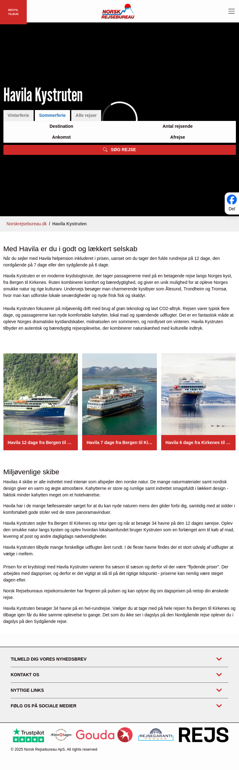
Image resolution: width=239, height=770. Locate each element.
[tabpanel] (119, 138)
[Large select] (61, 126)
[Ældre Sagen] (61, 735)
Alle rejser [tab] (86, 115)
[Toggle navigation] (231, 11)
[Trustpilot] (28, 735)
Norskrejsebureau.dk (27, 223)
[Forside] (118, 10)
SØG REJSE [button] (119, 149)
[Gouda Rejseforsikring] (104, 735)
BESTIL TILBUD (13, 12)
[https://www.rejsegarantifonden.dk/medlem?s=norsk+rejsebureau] (155, 734)
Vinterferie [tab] (18, 115)
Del (231, 208)
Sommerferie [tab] (52, 115)
